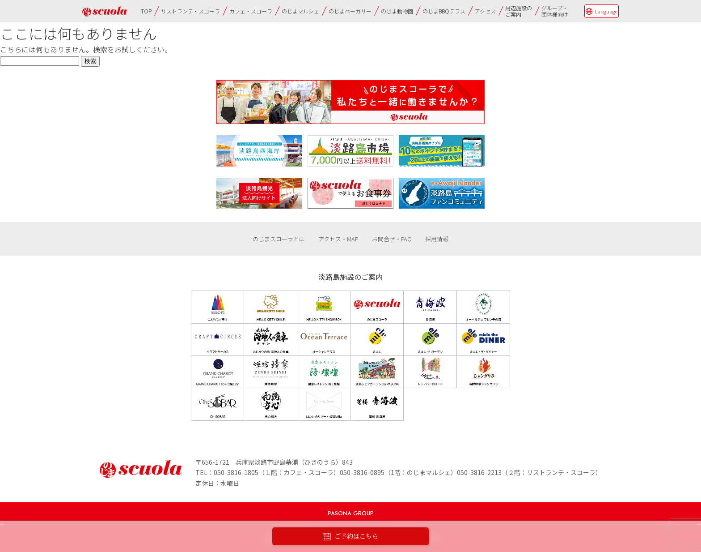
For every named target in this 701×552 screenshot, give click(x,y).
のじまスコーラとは (279, 239)
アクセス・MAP (338, 239)
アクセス (485, 11)
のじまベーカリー (350, 11)
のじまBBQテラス (443, 11)
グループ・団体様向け (554, 11)
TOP (146, 11)
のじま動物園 (397, 11)
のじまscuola (104, 11)
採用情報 (436, 239)
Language (606, 11)
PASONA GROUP (351, 513)
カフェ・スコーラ (250, 11)
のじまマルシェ (300, 11)
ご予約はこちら (350, 536)
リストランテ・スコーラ (190, 11)
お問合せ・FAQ (392, 239)
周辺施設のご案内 (518, 11)
